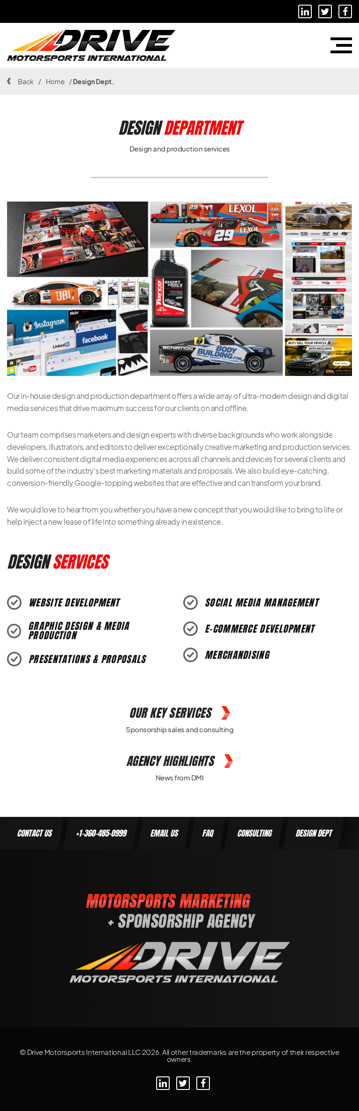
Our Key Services (179, 713)
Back (20, 81)
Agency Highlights (179, 761)
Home (55, 81)
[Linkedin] (305, 11)
